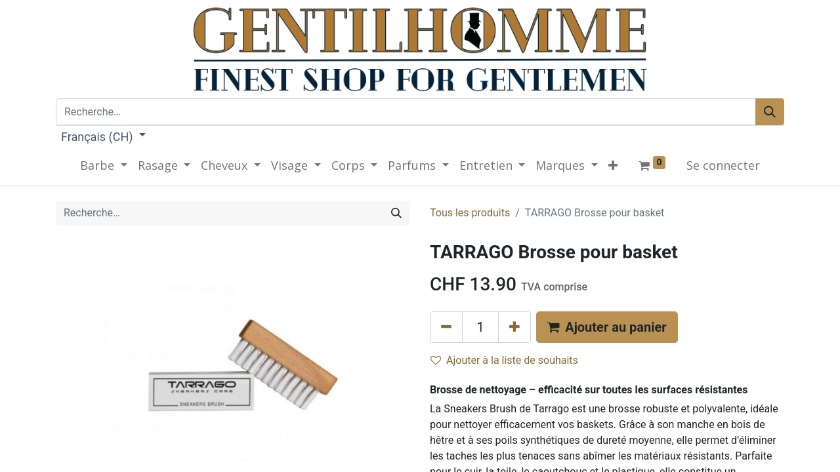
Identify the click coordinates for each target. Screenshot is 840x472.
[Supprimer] (446, 327)
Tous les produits (470, 212)
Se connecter (723, 165)
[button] (613, 165)
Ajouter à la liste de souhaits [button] (504, 360)
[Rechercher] (769, 111)
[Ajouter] (514, 327)
